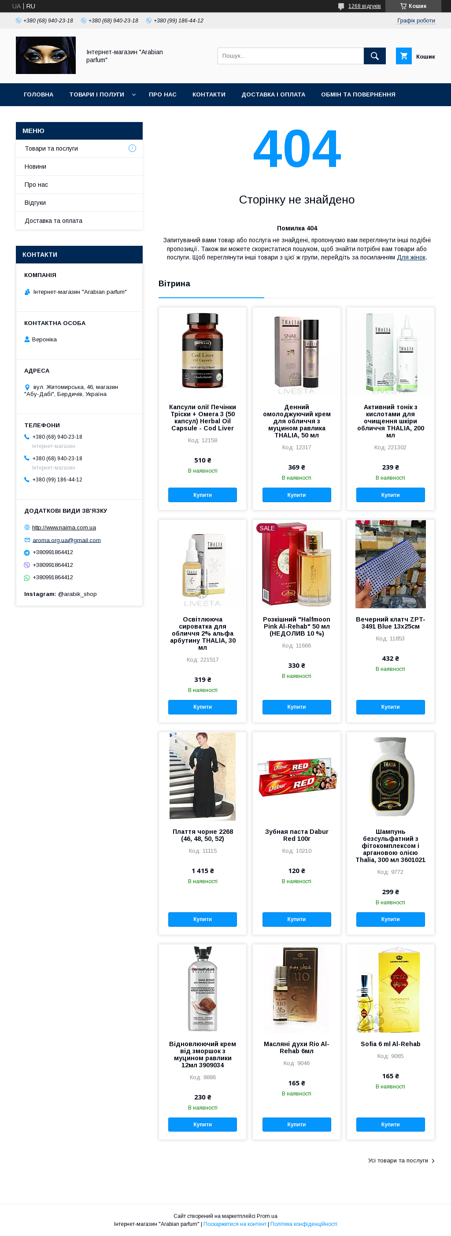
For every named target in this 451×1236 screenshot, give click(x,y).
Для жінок (411, 257)
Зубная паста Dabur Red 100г (297, 835)
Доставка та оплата (53, 220)
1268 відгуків (364, 6)
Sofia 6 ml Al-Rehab (391, 1043)
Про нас (163, 94)
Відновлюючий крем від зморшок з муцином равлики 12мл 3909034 (202, 1054)
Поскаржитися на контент (234, 1224)
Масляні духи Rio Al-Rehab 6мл (296, 1047)
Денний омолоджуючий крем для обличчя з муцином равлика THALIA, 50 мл (297, 421)
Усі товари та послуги (398, 1160)
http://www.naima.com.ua (64, 527)
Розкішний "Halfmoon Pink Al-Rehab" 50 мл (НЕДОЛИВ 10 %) (296, 626)
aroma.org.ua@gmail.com (67, 540)
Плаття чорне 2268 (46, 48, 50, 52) (203, 835)
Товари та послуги (51, 148)
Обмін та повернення (358, 94)
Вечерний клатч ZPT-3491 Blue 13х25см (390, 623)
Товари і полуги (96, 94)
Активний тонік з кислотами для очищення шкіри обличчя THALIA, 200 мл (390, 421)
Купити (202, 495)
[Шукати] (375, 56)
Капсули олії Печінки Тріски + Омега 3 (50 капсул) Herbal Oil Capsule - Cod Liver (202, 417)
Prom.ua (267, 1216)
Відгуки (35, 202)
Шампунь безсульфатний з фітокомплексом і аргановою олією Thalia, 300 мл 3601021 (390, 845)
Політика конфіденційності (303, 1224)
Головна (38, 94)
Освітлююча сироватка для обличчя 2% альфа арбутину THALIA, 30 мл (203, 633)
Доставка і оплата (273, 94)
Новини (35, 166)
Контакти (209, 94)
